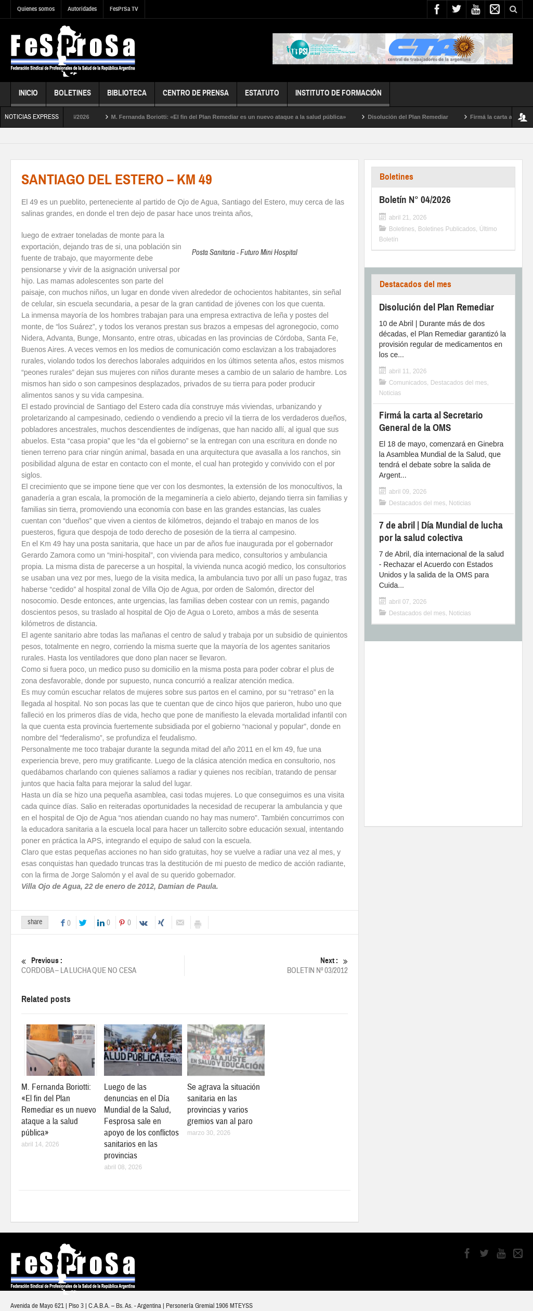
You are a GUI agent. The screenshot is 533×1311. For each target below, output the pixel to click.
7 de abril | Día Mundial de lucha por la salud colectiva (441, 531)
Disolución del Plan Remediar (420, 117)
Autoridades (82, 8)
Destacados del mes (415, 284)
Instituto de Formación (338, 97)
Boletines (72, 97)
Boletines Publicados (447, 229)
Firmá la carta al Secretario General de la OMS (431, 421)
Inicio (28, 97)
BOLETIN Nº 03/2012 (266, 965)
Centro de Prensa (196, 97)
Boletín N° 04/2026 (76, 117)
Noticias (390, 393)
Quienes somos (36, 8)
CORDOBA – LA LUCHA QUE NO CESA (102, 965)
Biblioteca (126, 97)
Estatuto (262, 97)
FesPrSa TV (124, 8)
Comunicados (408, 382)
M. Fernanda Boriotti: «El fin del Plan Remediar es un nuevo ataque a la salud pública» (240, 117)
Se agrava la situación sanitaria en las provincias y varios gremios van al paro (223, 1104)
